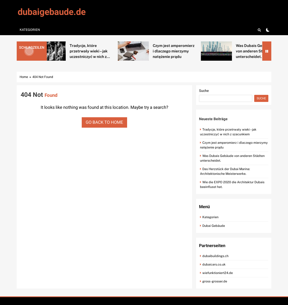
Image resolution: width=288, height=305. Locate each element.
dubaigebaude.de (52, 12)
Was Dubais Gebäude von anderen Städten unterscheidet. (258, 51)
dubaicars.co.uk (214, 264)
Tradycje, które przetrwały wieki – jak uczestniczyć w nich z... (93, 51)
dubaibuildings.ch (215, 256)
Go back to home (104, 122)
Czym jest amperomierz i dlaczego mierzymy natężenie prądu (177, 51)
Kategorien (30, 30)
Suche (204, 90)
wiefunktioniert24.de (217, 273)
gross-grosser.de (214, 281)
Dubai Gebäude (213, 226)
